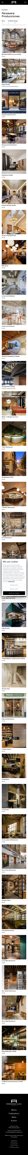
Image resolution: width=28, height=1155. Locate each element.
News (14, 1117)
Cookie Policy (11, 581)
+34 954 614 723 (16, 1130)
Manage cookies (14, 585)
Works (14, 1110)
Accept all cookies (14, 593)
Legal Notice (14, 1140)
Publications (14, 1113)
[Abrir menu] (25, 2)
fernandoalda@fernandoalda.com (14, 1132)
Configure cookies (14, 1147)
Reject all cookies (14, 589)
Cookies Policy (14, 1145)
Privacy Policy (14, 1143)
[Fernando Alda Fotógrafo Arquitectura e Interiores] (14, 1103)
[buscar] (2, 2)
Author (14, 1120)
